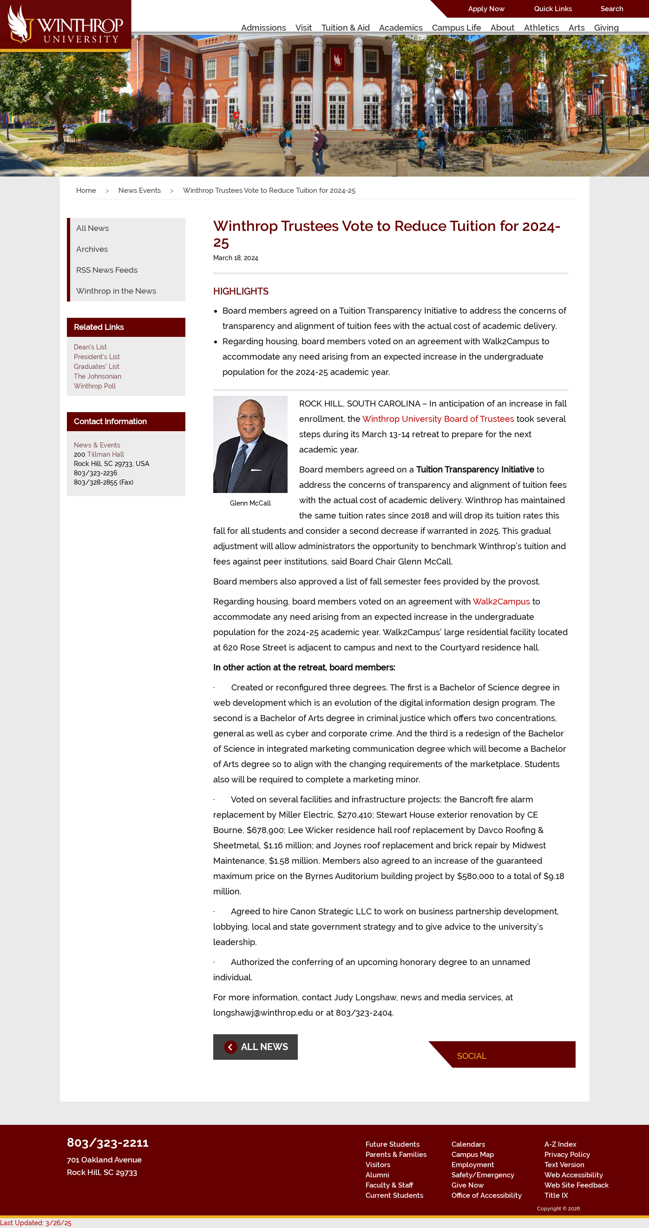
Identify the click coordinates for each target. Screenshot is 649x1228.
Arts (577, 28)
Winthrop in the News (116, 291)
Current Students (394, 1195)
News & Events (97, 445)
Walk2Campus (501, 601)
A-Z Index (560, 1144)
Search (612, 9)
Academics (401, 28)
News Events (139, 190)
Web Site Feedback (576, 1185)
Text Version (564, 1165)
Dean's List (90, 347)
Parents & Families (396, 1154)
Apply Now (486, 9)
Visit (303, 28)
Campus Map (473, 1154)
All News (92, 228)
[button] (49, 97)
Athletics (541, 28)
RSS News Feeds (107, 270)
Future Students (393, 1144)
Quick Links (553, 9)
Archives (92, 249)
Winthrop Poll (95, 386)
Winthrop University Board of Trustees (438, 419)
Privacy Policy (567, 1154)
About (503, 28)
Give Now (468, 1185)
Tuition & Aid (345, 28)
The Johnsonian (97, 376)
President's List (97, 357)
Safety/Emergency (483, 1175)
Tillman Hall (105, 454)
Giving (606, 28)
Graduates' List (96, 366)
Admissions (263, 28)
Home (86, 190)
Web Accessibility (573, 1175)
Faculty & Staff (389, 1185)
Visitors (378, 1165)
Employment (473, 1165)
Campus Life (456, 28)
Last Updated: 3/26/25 (36, 1223)
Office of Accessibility (487, 1195)
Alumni (377, 1175)
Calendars (468, 1144)
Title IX (556, 1195)
